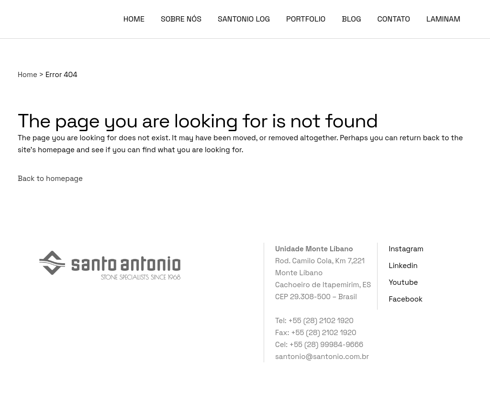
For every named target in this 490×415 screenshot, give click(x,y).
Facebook (406, 298)
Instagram (406, 248)
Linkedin (403, 265)
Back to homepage (50, 178)
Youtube (403, 282)
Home (27, 74)
